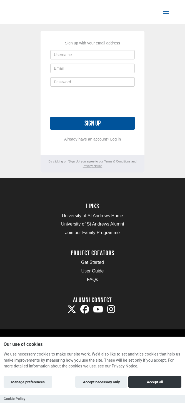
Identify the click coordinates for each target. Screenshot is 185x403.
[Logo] (31, 13)
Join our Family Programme (92, 232)
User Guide (92, 271)
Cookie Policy (14, 399)
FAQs (92, 279)
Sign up (92, 123)
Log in (115, 139)
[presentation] (92, 101)
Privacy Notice (92, 165)
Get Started (92, 262)
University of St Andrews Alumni (92, 224)
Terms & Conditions (117, 161)
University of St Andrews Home (92, 215)
